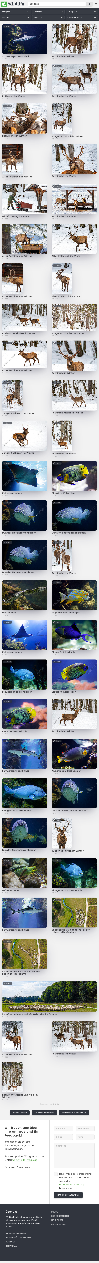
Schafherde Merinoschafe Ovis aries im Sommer (30, 1014)
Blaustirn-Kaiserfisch (64, 493)
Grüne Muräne (10, 890)
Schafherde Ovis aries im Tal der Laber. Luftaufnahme (71, 931)
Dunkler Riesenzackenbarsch (19, 532)
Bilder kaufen (20, 1112)
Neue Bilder (57, 1220)
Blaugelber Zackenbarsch (17, 692)
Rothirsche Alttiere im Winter (19, 333)
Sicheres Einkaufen (44, 1112)
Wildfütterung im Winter (16, 216)
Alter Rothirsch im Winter (17, 176)
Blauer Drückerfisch (63, 652)
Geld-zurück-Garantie (74, 1112)
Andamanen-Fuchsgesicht (67, 771)
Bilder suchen (58, 1224)
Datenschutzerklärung (71, 1184)
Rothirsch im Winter (63, 56)
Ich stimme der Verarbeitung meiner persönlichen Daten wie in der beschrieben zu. (75, 1181)
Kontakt (10, 1241)
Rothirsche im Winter (64, 96)
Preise (54, 1211)
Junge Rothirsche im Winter (68, 333)
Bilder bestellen (60, 1216)
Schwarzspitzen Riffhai (15, 56)
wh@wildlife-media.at (24, 1160)
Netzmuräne (9, 612)
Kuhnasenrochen (12, 493)
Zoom (7, 26)
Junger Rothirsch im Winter (68, 136)
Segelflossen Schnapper (66, 612)
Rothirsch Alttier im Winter (67, 412)
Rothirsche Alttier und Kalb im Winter (20, 1096)
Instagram (11, 1246)
